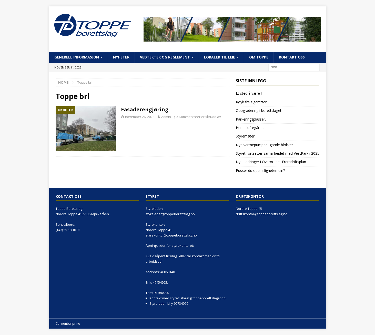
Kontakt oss (292, 57)
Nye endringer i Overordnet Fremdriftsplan (271, 161)
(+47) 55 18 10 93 (68, 230)
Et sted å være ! (249, 93)
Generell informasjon (76, 57)
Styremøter (245, 136)
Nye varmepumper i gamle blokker (264, 144)
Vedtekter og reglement (165, 57)
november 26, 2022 (139, 116)
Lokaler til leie (219, 57)
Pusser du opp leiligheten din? (260, 170)
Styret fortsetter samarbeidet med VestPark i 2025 (277, 153)
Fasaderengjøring (144, 109)
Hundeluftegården (251, 127)
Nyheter (121, 57)
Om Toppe (258, 57)
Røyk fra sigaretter (251, 102)
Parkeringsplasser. (251, 119)
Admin (166, 116)
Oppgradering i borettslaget (258, 110)
